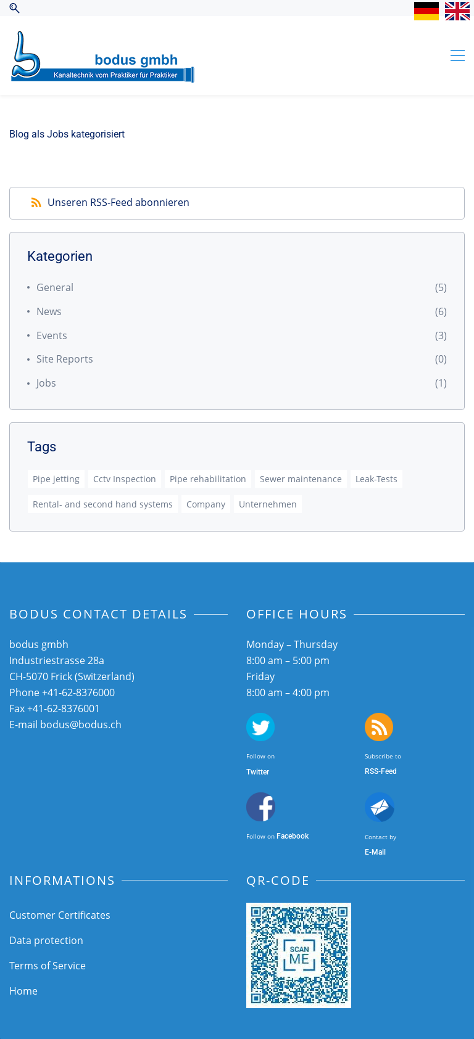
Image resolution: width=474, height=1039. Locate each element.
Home (23, 991)
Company (205, 504)
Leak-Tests (376, 479)
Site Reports (64, 359)
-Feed (387, 771)
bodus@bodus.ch (81, 724)
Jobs (46, 383)
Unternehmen (268, 504)
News (49, 311)
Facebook (292, 836)
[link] (298, 911)
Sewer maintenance (301, 479)
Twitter (257, 772)
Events (51, 335)
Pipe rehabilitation (208, 479)
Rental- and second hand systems (103, 504)
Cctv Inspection (124, 479)
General (54, 287)
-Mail (377, 852)
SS (374, 771)
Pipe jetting (56, 479)
